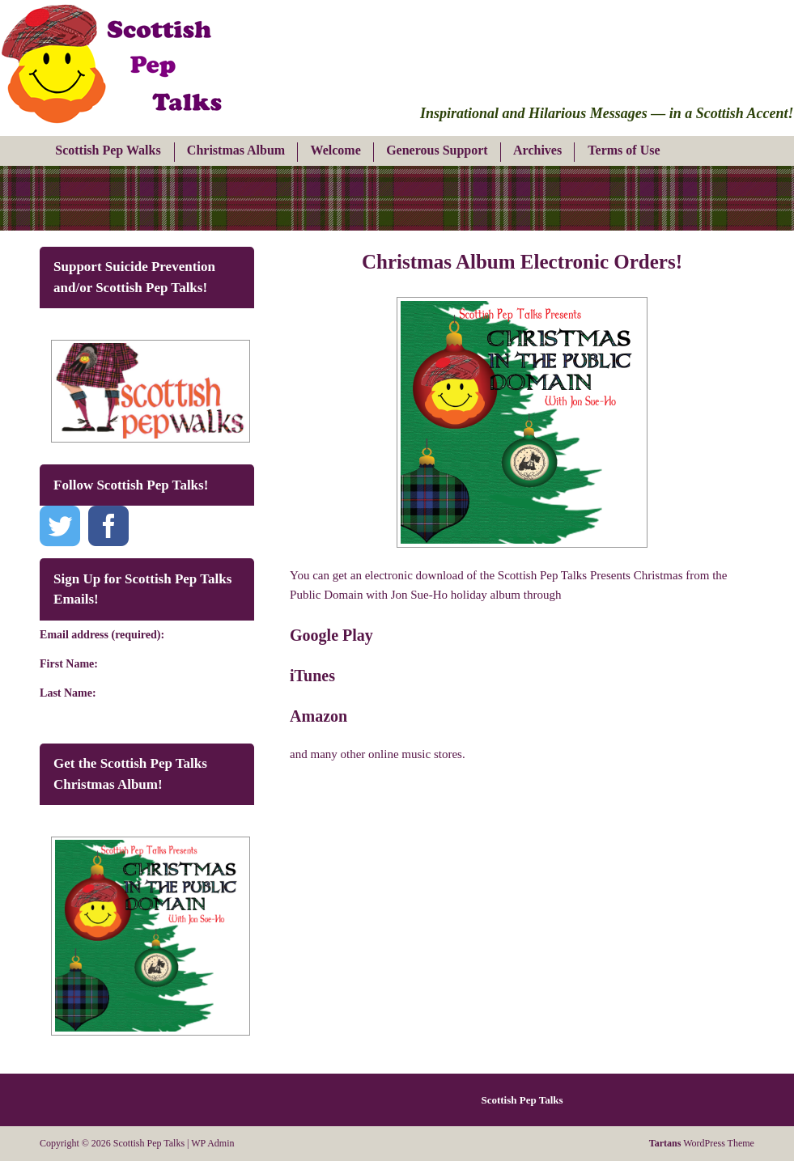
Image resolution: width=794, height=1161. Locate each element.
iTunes (312, 675)
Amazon (318, 716)
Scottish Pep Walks (107, 150)
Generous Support (437, 150)
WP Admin (212, 1143)
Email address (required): (102, 635)
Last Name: (68, 693)
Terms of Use (624, 150)
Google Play (331, 635)
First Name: (69, 664)
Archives (537, 150)
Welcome (336, 150)
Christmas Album (236, 150)
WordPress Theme (701, 1143)
